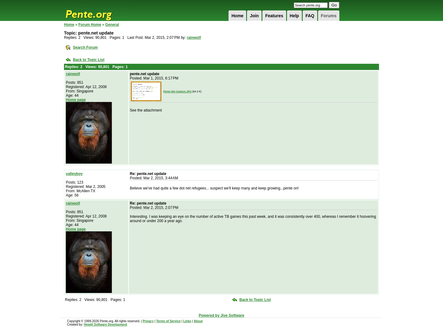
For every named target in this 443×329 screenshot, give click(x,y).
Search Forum (85, 47)
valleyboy (74, 174)
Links (187, 321)
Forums (329, 15)
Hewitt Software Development (105, 324)
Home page (76, 100)
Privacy (148, 321)
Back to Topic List (88, 60)
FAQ (309, 15)
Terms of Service (168, 321)
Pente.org (96, 10)
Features (274, 15)
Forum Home (89, 24)
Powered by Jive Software (221, 315)
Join (254, 15)
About (198, 321)
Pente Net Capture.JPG (177, 91)
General (112, 24)
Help (294, 15)
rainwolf (194, 37)
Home (237, 15)
